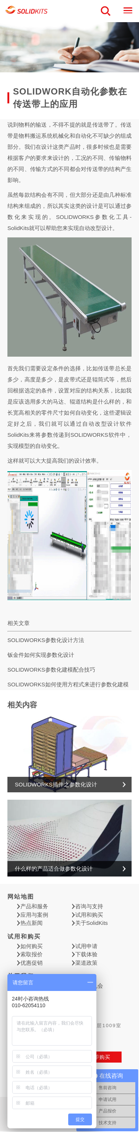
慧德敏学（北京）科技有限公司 (26, 11)
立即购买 (99, 1057)
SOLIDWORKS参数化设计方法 (45, 640)
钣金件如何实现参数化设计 (40, 655)
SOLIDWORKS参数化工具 (93, 217)
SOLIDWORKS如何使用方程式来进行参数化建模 (68, 684)
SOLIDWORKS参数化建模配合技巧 (51, 669)
